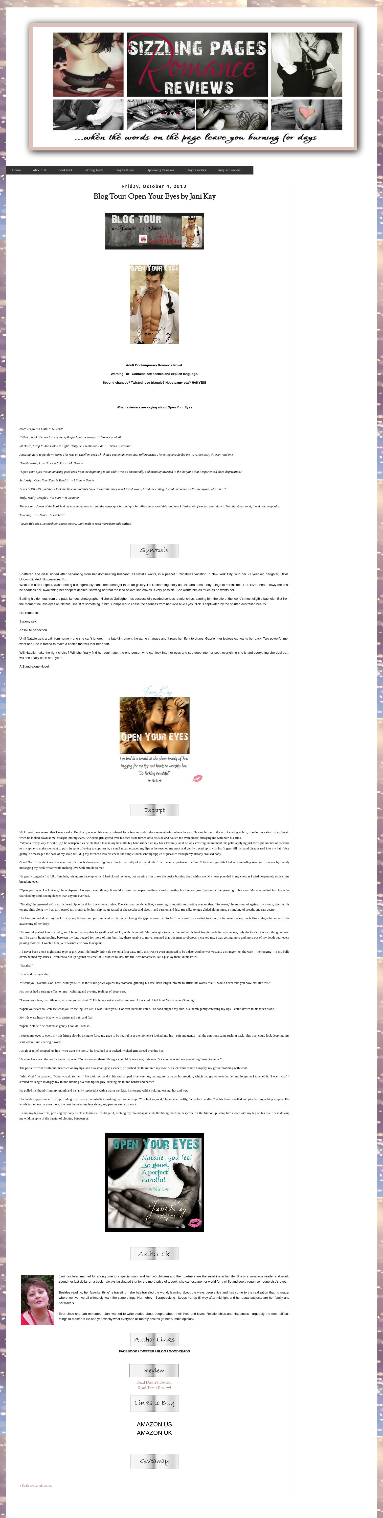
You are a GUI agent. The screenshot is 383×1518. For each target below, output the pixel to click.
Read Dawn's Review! (154, 1382)
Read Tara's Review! (154, 1388)
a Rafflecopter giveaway (36, 1486)
